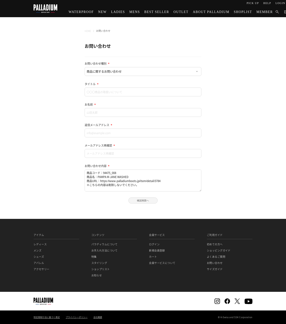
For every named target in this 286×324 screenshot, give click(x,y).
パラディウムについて (104, 244)
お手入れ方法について (104, 250)
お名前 (89, 104)
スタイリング (99, 263)
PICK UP (253, 3)
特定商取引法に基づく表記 (47, 317)
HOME (88, 31)
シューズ (39, 256)
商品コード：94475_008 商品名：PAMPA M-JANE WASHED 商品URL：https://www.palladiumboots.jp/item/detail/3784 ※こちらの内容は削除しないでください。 (143, 180)
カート (153, 256)
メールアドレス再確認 (98, 145)
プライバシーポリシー (77, 317)
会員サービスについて (162, 263)
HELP (267, 3)
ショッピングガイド (219, 250)
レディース (40, 244)
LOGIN (280, 3)
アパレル (39, 263)
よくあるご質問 (216, 256)
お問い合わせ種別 (96, 63)
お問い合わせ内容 (96, 166)
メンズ (37, 250)
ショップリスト (100, 269)
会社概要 (97, 317)
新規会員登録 (157, 250)
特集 (94, 256)
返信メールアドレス (97, 125)
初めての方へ (215, 244)
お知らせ (96, 275)
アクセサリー (41, 269)
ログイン (154, 244)
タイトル (90, 84)
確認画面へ (143, 200)
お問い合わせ (215, 263)
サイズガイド (215, 269)
